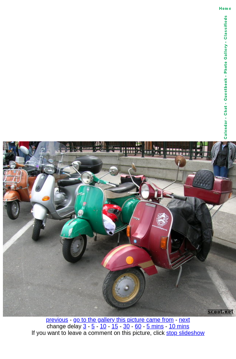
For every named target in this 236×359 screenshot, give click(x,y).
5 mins (155, 326)
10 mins (179, 326)
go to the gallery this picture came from (123, 320)
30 (126, 326)
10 (103, 326)
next (184, 320)
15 (114, 326)
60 (138, 326)
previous (57, 320)
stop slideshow (185, 333)
